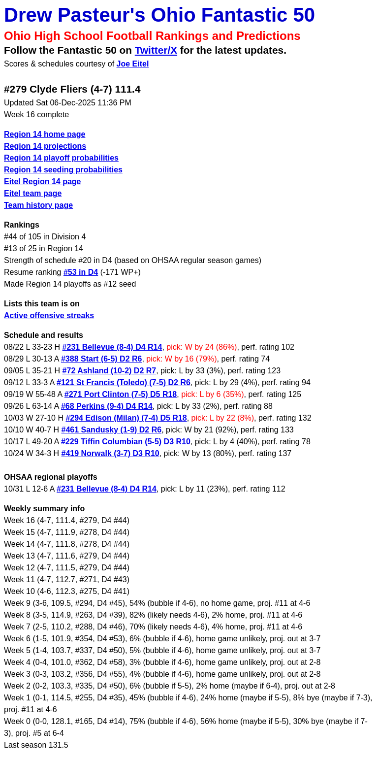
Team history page (38, 205)
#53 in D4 (80, 272)
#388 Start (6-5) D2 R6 (101, 359)
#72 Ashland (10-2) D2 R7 (110, 370)
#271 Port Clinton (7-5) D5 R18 (120, 394)
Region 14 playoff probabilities (61, 158)
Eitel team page (33, 193)
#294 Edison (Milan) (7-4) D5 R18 (126, 418)
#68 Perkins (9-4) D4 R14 (107, 406)
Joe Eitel (133, 64)
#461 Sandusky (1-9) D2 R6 (112, 430)
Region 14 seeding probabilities (63, 169)
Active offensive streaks (49, 315)
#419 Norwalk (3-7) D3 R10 (110, 453)
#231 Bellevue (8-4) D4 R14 (112, 347)
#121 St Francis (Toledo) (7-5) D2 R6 (123, 382)
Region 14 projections (45, 146)
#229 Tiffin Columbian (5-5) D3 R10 (125, 441)
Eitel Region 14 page (42, 181)
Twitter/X (156, 50)
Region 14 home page (44, 134)
